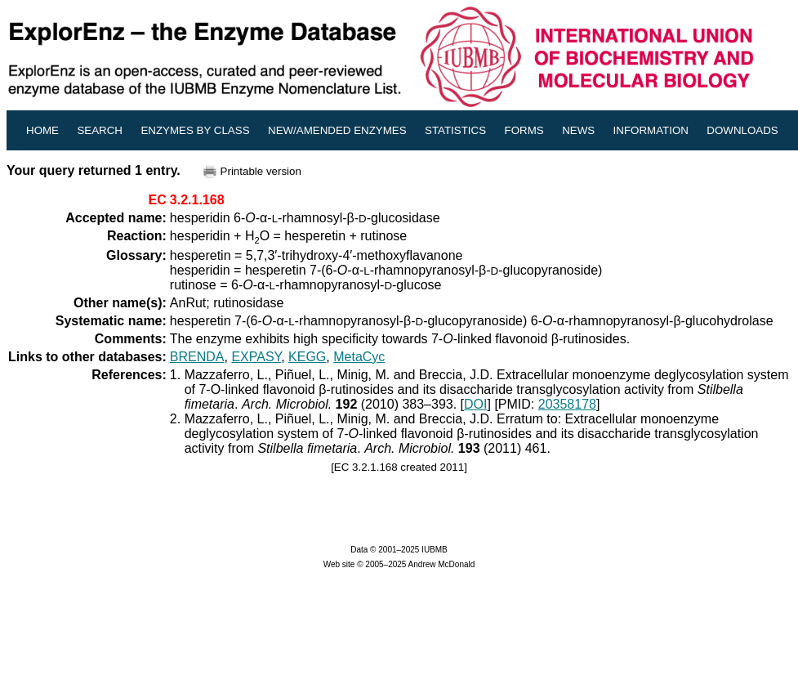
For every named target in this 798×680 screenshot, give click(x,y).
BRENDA (197, 357)
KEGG (307, 357)
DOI (475, 404)
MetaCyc (359, 357)
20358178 (567, 404)
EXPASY (256, 357)
